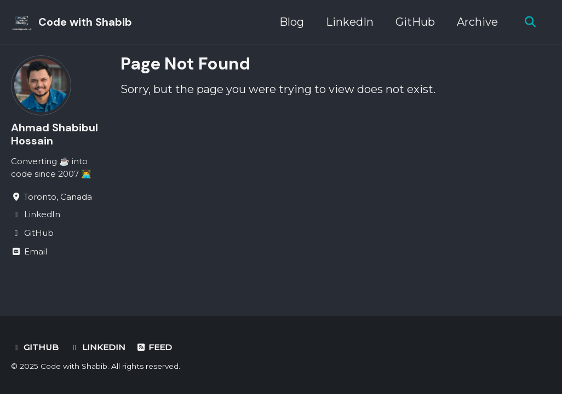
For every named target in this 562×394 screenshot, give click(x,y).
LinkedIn (350, 21)
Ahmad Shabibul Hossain (54, 134)
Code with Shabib (85, 22)
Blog (291, 21)
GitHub (415, 21)
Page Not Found (185, 64)
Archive (477, 21)
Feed (154, 347)
